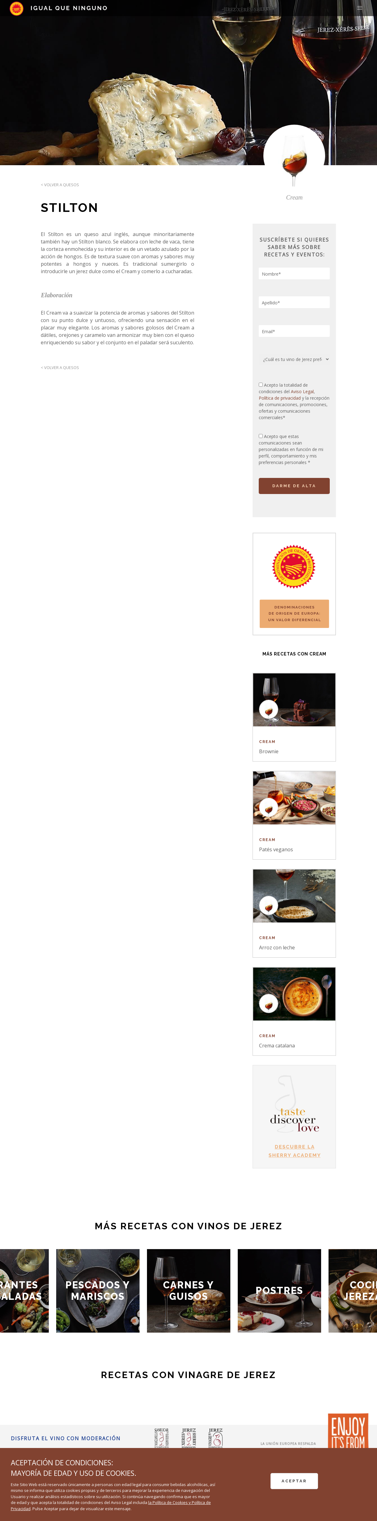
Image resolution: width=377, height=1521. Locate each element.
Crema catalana (277, 1045)
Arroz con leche (277, 947)
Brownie (269, 751)
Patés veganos (276, 849)
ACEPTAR (294, 1481)
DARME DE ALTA (294, 485)
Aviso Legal (302, 391)
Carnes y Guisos (188, 1290)
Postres (279, 1290)
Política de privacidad (280, 398)
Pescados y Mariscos (97, 1290)
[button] (360, 8)
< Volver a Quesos (60, 184)
